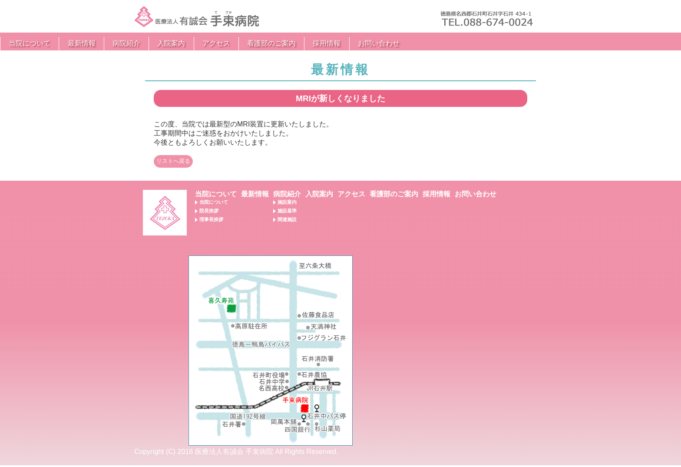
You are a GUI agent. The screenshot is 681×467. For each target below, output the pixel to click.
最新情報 (216, 43)
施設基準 (287, 212)
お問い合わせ (513, 43)
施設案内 (287, 203)
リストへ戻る (173, 162)
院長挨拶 (208, 212)
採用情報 (461, 43)
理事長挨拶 (211, 221)
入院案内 (305, 43)
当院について (164, 43)
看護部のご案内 (405, 43)
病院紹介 (260, 43)
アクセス (350, 43)
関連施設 (287, 221)
